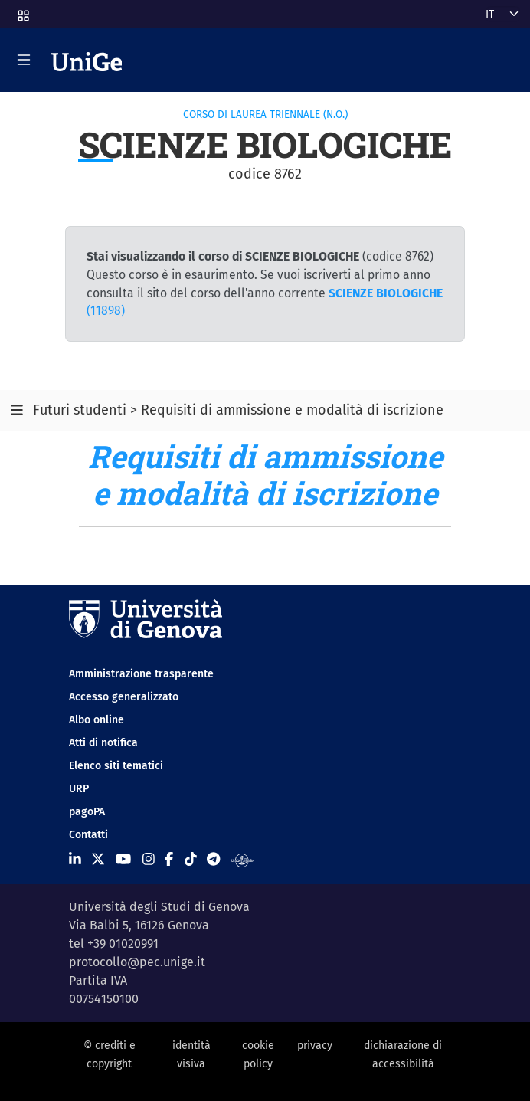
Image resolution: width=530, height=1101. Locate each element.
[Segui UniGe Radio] (242, 859)
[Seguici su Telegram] (213, 859)
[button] (22, 11)
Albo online (96, 719)
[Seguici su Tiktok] (191, 859)
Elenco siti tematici (116, 765)
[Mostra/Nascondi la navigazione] (24, 60)
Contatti (88, 834)
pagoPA (87, 811)
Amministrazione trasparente (141, 673)
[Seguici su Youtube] (123, 859)
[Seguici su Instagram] (148, 859)
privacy (314, 1045)
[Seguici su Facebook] (169, 859)
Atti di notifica (103, 742)
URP (79, 788)
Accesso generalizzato (123, 696)
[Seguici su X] (98, 859)
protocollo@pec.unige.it (137, 962)
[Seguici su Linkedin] (75, 859)
